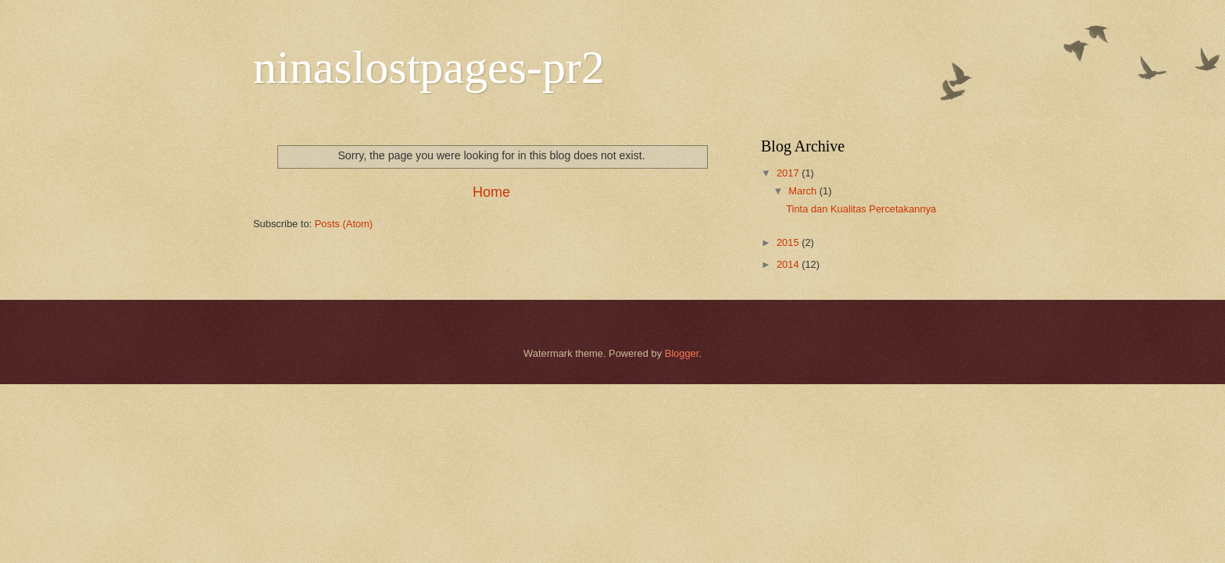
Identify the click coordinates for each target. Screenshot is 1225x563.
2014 (789, 264)
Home (491, 192)
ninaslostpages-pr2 (429, 67)
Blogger (682, 353)
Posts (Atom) (344, 224)
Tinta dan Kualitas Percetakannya (861, 209)
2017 (789, 173)
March (803, 191)
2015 (789, 242)
